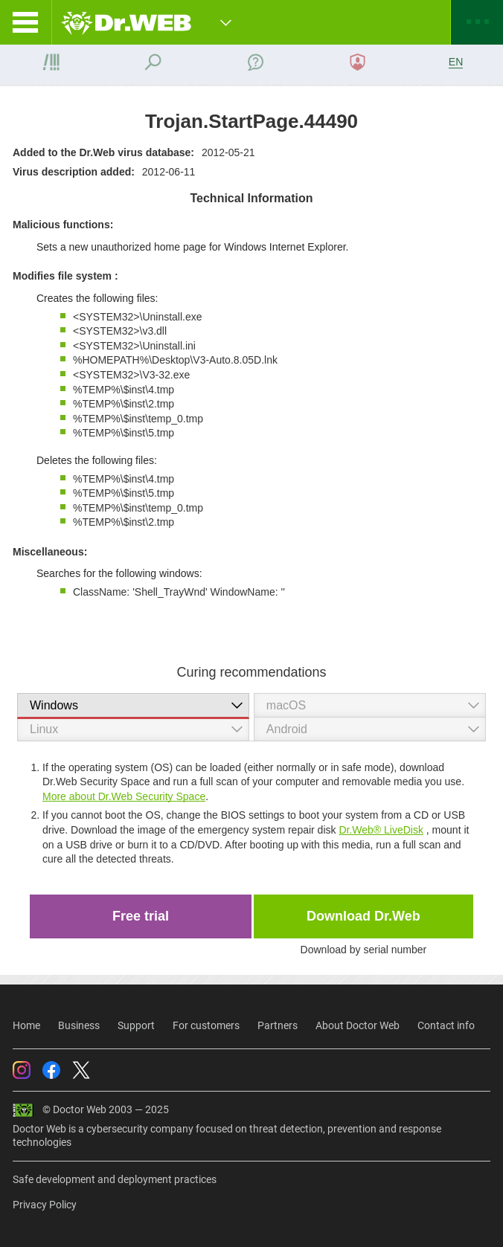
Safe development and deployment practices (115, 1179)
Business (79, 1025)
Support (136, 1025)
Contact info (446, 1025)
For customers (206, 1025)
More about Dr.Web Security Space (123, 796)
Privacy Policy (45, 1205)
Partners (277, 1025)
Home (26, 1025)
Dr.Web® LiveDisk (381, 830)
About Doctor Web (357, 1025)
